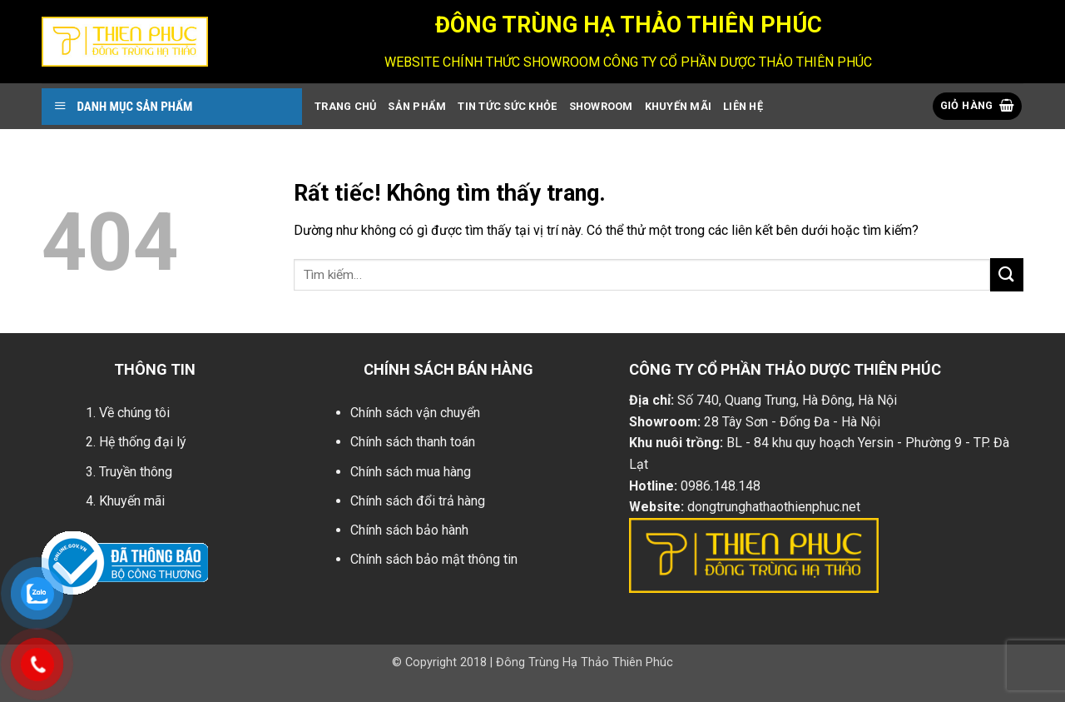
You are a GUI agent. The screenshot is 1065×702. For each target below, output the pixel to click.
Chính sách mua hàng (410, 472)
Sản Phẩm (417, 106)
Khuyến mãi (132, 501)
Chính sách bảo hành (409, 530)
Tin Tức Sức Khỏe (507, 106)
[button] (978, 106)
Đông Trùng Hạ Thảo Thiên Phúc (584, 662)
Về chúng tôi (134, 413)
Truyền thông (135, 472)
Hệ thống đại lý (142, 442)
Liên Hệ (743, 106)
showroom (601, 106)
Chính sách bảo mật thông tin (434, 559)
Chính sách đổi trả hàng (417, 501)
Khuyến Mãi (678, 106)
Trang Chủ (345, 106)
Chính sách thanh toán (412, 442)
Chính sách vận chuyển (415, 413)
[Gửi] (1006, 274)
